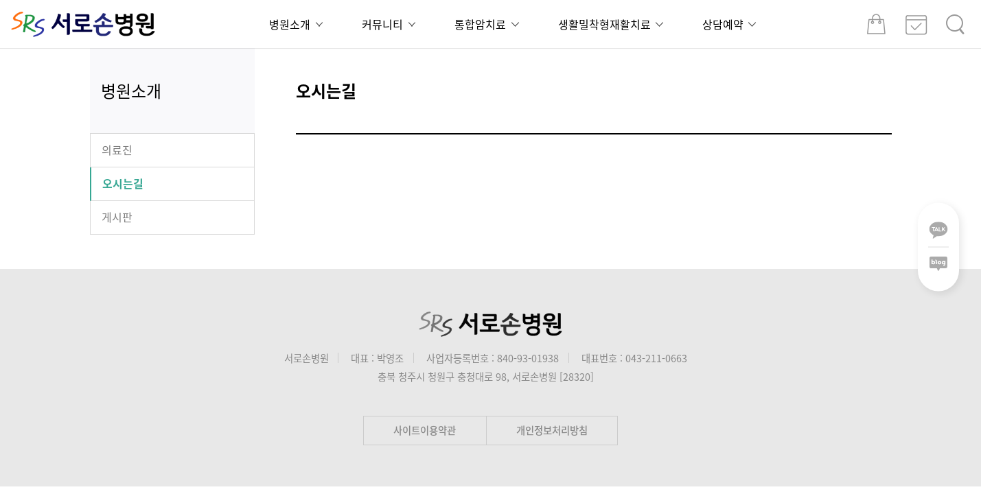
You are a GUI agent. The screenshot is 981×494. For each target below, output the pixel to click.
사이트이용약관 (424, 430)
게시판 (117, 217)
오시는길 (122, 183)
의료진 (117, 149)
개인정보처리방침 (552, 430)
